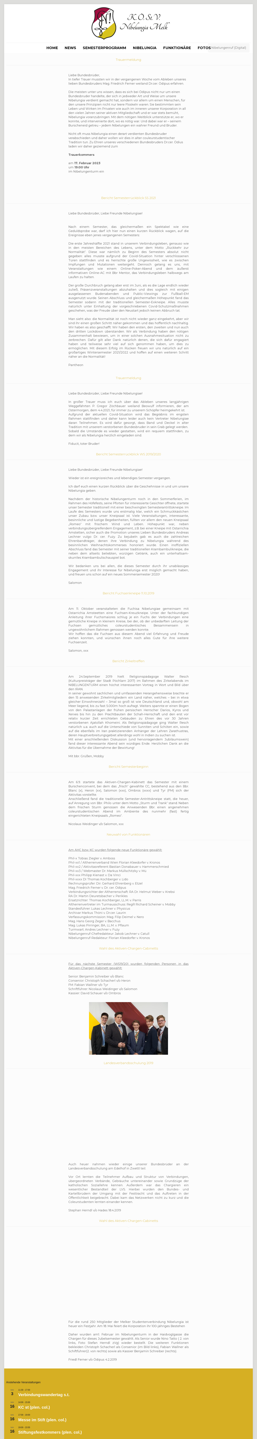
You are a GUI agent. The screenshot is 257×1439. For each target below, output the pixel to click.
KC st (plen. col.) (34, 1355)
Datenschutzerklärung (95, 1427)
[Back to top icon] (247, 1426)
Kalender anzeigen (16, 1400)
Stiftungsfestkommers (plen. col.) (50, 1380)
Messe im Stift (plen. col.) (42, 1367)
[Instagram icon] (239, 1426)
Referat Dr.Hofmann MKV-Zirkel (48, 1392)
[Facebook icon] (235, 1426)
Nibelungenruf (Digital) (228, 48)
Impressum (66, 1427)
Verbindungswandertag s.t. (44, 1342)
